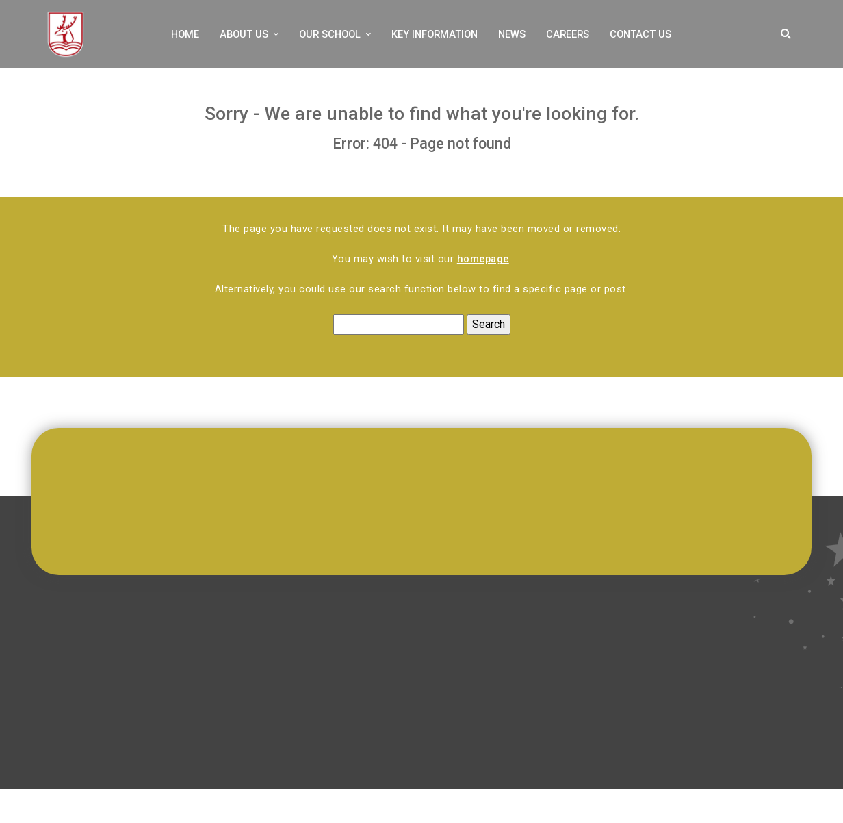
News (512, 34)
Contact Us (640, 34)
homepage (483, 259)
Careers (567, 34)
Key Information (434, 34)
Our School (330, 34)
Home (185, 34)
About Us (244, 34)
